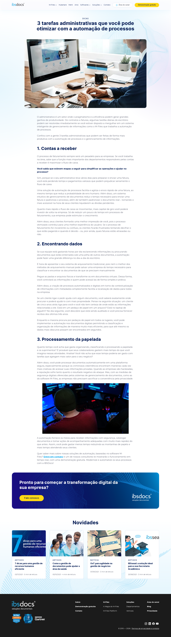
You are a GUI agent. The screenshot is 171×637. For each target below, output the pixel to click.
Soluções (97, 5)
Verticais (129, 611)
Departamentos (133, 606)
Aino (76, 5)
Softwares (85, 5)
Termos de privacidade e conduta (145, 628)
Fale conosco (31, 498)
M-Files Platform (110, 611)
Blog (149, 606)
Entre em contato (53, 457)
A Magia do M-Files (111, 606)
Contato (107, 5)
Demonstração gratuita (147, 5)
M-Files (53, 5)
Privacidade (152, 611)
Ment (71, 5)
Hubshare (63, 5)
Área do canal (122, 5)
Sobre (77, 602)
